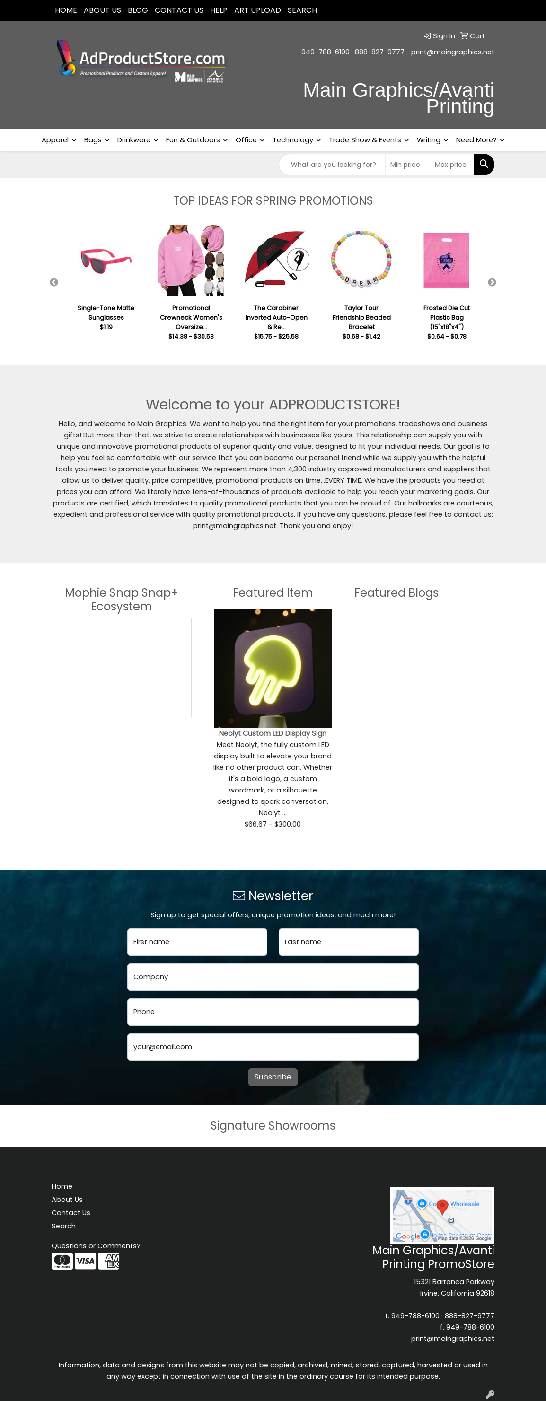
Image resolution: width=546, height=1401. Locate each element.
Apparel (55, 140)
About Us (102, 10)
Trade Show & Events (365, 140)
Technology (293, 140)
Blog (138, 10)
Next (492, 282)
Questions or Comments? (96, 1246)
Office (246, 140)
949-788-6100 (325, 52)
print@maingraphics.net (452, 52)
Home (66, 10)
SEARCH (302, 10)
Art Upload (257, 10)
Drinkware (133, 140)
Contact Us (179, 10)
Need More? (476, 140)
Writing (428, 140)
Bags (93, 140)
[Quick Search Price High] (452, 164)
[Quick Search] (332, 164)
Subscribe (273, 1076)
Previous (54, 282)
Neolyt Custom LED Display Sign (272, 733)
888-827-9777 (380, 52)
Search (64, 1226)
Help (219, 10)
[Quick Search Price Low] (407, 164)
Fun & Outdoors (193, 140)
